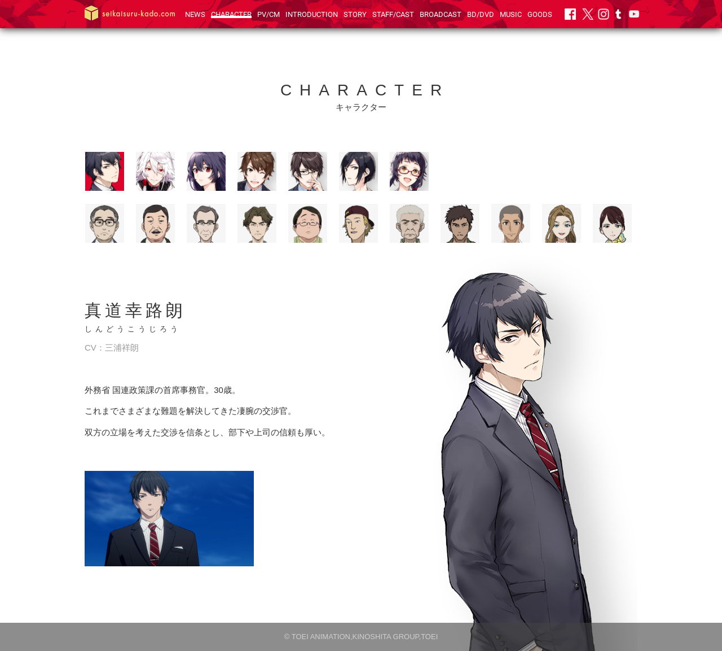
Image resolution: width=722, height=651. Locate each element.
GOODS (539, 14)
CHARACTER (231, 14)
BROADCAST (440, 14)
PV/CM (268, 14)
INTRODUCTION (311, 14)
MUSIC (511, 14)
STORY (355, 14)
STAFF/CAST (393, 14)
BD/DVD (480, 14)
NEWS (195, 14)
